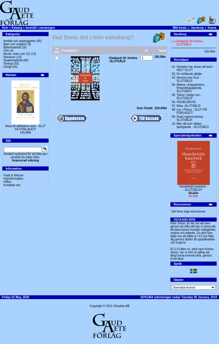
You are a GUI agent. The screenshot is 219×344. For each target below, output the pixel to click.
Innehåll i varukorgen (40, 27)
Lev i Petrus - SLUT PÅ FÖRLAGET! (192, 111)
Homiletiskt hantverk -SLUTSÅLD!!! (193, 188)
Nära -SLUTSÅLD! (189, 105)
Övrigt (7, 66)
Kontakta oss (12, 185)
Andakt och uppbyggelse (20, 41)
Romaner (10, 57)
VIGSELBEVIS (186, 102)
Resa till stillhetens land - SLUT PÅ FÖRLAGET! (25, 127)
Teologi (8, 63)
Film (6, 50)
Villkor (7, 181)
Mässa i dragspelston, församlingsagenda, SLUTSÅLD (191, 88)
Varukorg (197, 27)
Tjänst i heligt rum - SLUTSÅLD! (189, 96)
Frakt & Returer (13, 175)
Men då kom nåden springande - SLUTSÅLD (193, 125)
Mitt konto (180, 27)
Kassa (212, 27)
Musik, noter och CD (17, 53)
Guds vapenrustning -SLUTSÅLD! (191, 118)
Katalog (16, 27)
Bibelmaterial (12, 47)
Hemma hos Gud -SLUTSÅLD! (189, 79)
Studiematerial (13, 60)
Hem (5, 27)
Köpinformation (13, 178)
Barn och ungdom (15, 44)
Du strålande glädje (189, 73)
